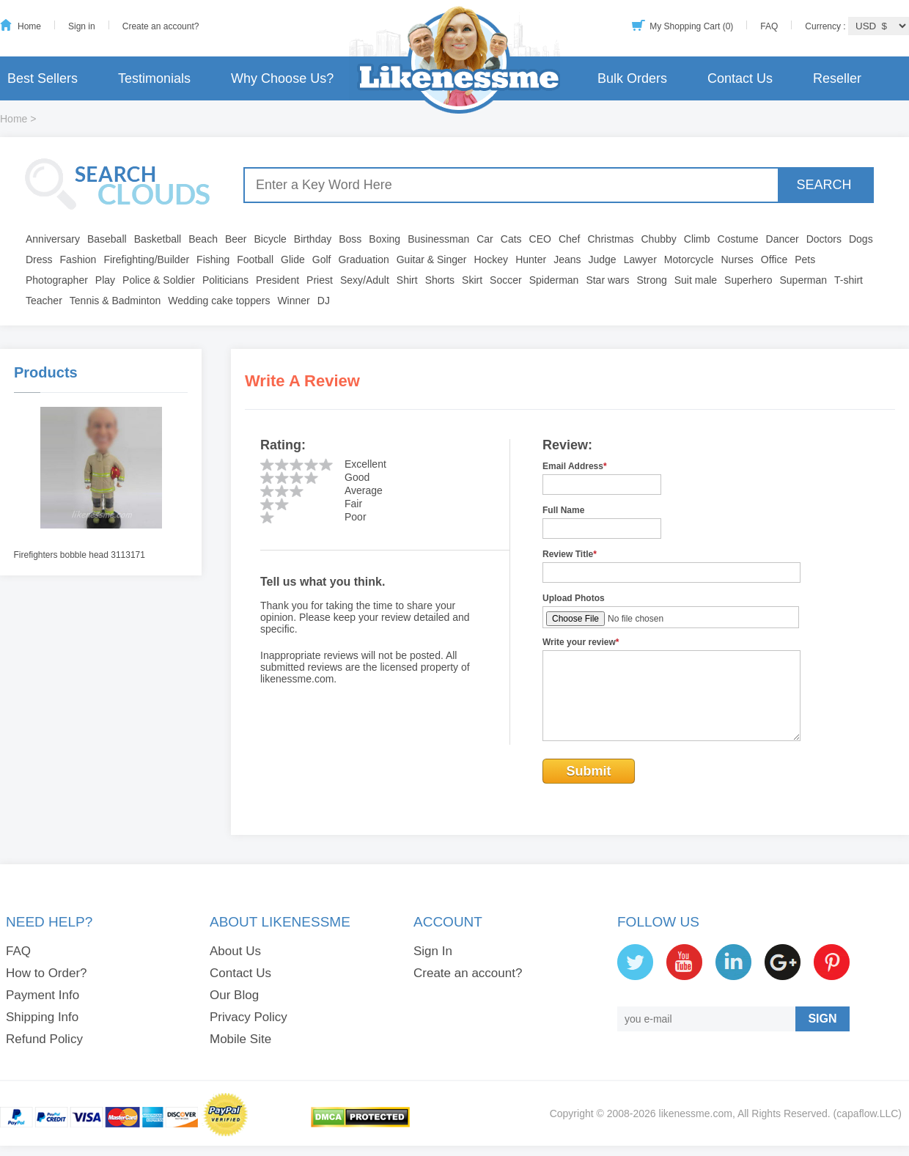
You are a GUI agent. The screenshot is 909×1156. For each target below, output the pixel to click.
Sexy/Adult (364, 280)
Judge (603, 259)
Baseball (107, 239)
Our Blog (234, 995)
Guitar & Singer (432, 259)
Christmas (610, 239)
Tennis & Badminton (115, 300)
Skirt (472, 280)
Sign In (432, 951)
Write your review (580, 642)
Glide (293, 259)
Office (774, 259)
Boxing (384, 239)
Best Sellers (42, 78)
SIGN (822, 1018)
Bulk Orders (632, 78)
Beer (236, 239)
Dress (39, 259)
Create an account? (160, 26)
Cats (511, 239)
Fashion (78, 259)
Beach (203, 239)
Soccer (506, 280)
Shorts (439, 280)
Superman (804, 280)
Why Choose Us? (282, 78)
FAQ (769, 26)
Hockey (491, 259)
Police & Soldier (158, 280)
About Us (235, 951)
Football (255, 259)
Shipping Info (42, 1017)
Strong (652, 280)
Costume (738, 239)
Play (105, 280)
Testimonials (154, 78)
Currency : (826, 26)
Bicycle (270, 239)
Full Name (563, 510)
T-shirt (848, 280)
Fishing (212, 259)
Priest (319, 280)
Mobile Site (240, 1039)
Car (484, 239)
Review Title (569, 554)
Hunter (530, 259)
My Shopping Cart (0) (691, 26)
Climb (697, 239)
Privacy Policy (248, 1017)
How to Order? (46, 973)
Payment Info (42, 995)
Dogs (861, 239)
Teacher (44, 300)
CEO (540, 239)
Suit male (695, 280)
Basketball (158, 239)
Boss (350, 239)
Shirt (407, 280)
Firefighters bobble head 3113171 (79, 555)
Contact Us (740, 78)
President (277, 280)
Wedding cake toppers (219, 300)
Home (29, 26)
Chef (570, 239)
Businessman (438, 239)
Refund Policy (44, 1039)
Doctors (824, 239)
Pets (805, 259)
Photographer (57, 280)
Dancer (782, 239)
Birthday (312, 239)
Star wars (607, 280)
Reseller (837, 78)
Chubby (659, 239)
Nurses (737, 259)
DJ (323, 300)
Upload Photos (573, 598)
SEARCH (823, 184)
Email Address (574, 466)
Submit (589, 771)
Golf (321, 259)
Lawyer (640, 259)
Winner (293, 300)
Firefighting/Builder (146, 259)
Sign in (81, 26)
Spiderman (554, 280)
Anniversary (53, 239)
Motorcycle (689, 259)
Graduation (363, 259)
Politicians (225, 280)
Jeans (567, 259)
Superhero (748, 280)
